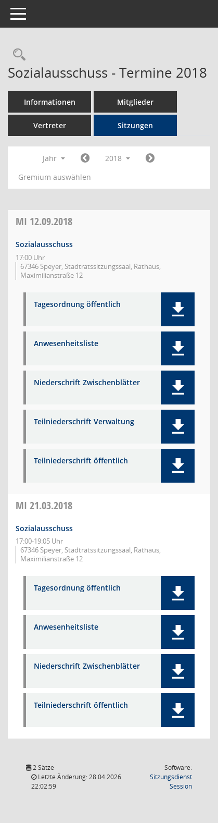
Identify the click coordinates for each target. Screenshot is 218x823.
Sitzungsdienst (171, 781)
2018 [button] (117, 158)
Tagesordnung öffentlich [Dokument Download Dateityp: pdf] (77, 304)
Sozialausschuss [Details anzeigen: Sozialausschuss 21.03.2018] (44, 528)
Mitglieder (135, 102)
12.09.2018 (44, 221)
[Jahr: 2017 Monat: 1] (85, 158)
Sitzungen (135, 125)
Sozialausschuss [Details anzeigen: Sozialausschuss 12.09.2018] (44, 244)
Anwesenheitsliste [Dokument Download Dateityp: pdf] (66, 343)
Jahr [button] (54, 158)
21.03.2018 (44, 505)
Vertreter (49, 125)
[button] (178, 309)
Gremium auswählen (54, 177)
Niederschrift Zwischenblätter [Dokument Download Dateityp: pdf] (87, 382)
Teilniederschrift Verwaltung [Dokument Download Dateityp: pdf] (84, 421)
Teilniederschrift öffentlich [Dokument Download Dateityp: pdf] (81, 461)
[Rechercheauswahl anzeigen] (16, 55)
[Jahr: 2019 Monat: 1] (150, 158)
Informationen (49, 102)
